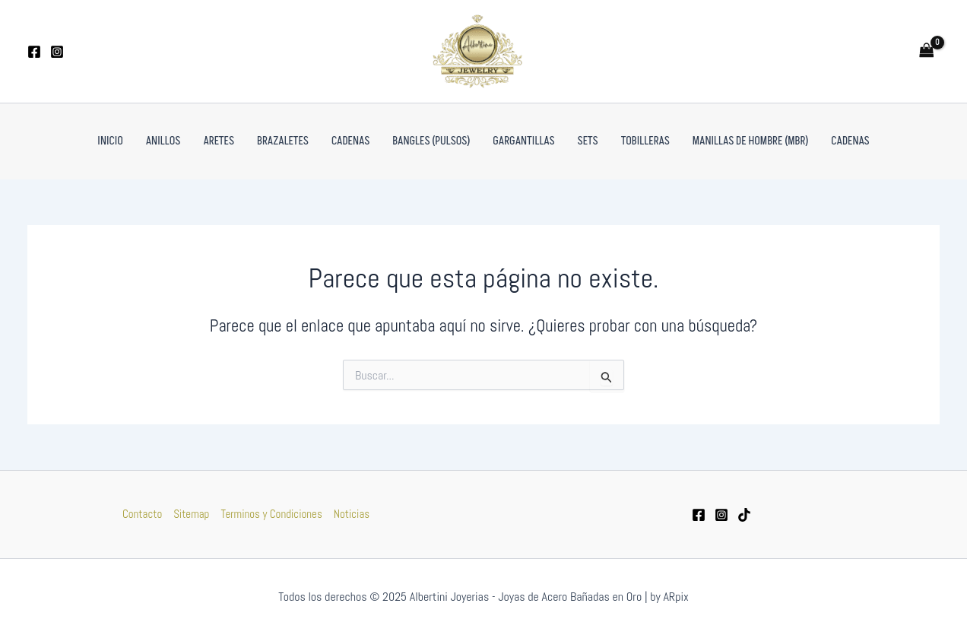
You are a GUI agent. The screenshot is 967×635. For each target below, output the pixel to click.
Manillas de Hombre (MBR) (751, 141)
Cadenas (350, 141)
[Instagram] (57, 52)
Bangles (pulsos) (431, 141)
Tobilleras (645, 141)
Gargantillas (523, 141)
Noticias (351, 513)
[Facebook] (34, 52)
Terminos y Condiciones (271, 513)
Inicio (109, 141)
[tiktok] (744, 515)
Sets (588, 141)
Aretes (218, 141)
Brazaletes (283, 141)
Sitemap (191, 513)
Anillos (163, 141)
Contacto (142, 513)
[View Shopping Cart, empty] (926, 51)
